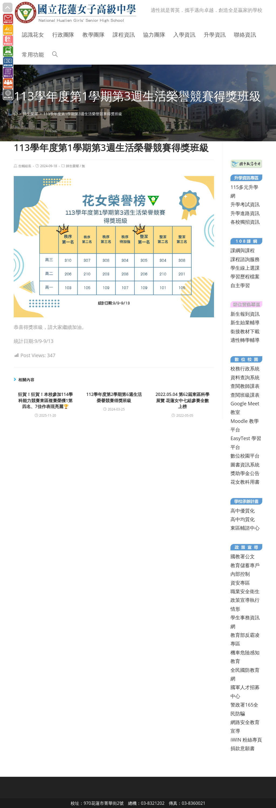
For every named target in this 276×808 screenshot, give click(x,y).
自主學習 (240, 285)
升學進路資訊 (245, 213)
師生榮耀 (72, 166)
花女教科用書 (245, 482)
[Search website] (55, 55)
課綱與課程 (242, 250)
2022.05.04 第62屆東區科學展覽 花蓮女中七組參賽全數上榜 (182, 400)
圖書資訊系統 (245, 464)
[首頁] (16, 113)
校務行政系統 (245, 368)
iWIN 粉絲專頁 (246, 739)
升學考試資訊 (245, 204)
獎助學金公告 (245, 473)
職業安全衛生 (245, 591)
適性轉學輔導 (245, 340)
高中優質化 (242, 510)
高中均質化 (242, 519)
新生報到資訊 (245, 314)
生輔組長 (24, 166)
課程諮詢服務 (245, 259)
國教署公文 (242, 556)
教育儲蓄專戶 (245, 565)
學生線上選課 (245, 268)
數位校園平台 (245, 455)
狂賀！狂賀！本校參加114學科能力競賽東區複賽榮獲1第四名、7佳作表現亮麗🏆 (45, 400)
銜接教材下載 (245, 331)
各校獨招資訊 (245, 222)
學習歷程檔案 (245, 276)
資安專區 (240, 582)
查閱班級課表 (245, 395)
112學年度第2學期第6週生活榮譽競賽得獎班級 (114, 397)
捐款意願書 (242, 748)
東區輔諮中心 (245, 528)
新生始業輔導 (245, 322)
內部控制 (240, 574)
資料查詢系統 (245, 377)
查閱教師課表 (245, 386)
